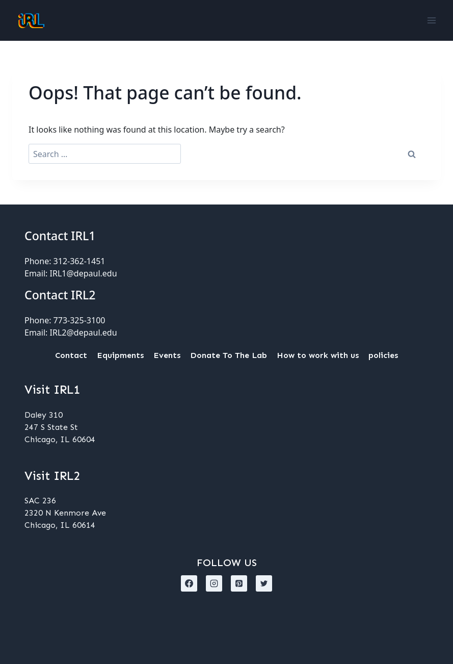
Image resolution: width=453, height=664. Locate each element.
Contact (71, 355)
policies (383, 355)
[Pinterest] (239, 583)
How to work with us (318, 355)
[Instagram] (214, 583)
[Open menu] (431, 20)
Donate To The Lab (228, 355)
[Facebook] (189, 583)
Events (166, 355)
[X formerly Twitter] (264, 583)
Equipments (120, 355)
